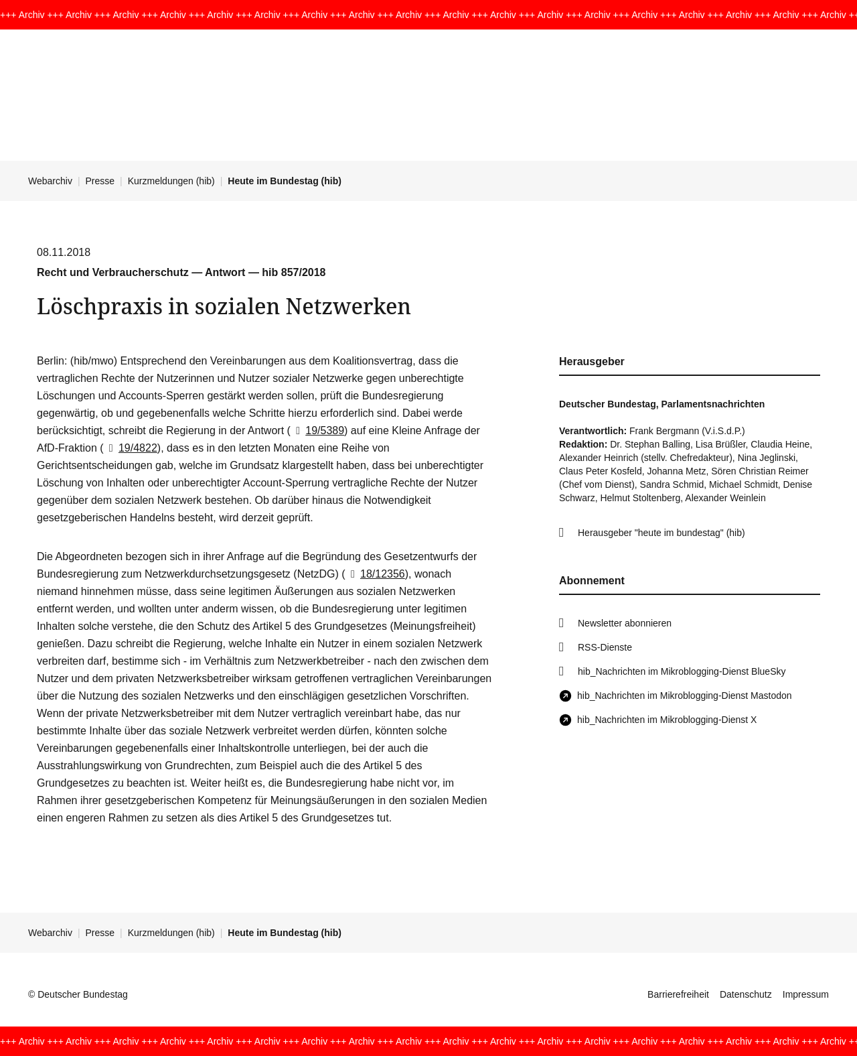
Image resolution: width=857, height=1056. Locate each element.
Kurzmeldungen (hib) (171, 181)
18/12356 (375, 574)
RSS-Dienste (605, 647)
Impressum (806, 994)
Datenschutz (746, 994)
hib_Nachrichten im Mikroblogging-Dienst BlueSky (681, 671)
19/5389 (317, 430)
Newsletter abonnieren (625, 623)
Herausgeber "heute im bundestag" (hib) (661, 532)
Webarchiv (50, 181)
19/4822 (130, 448)
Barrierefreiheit (678, 994)
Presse (100, 181)
